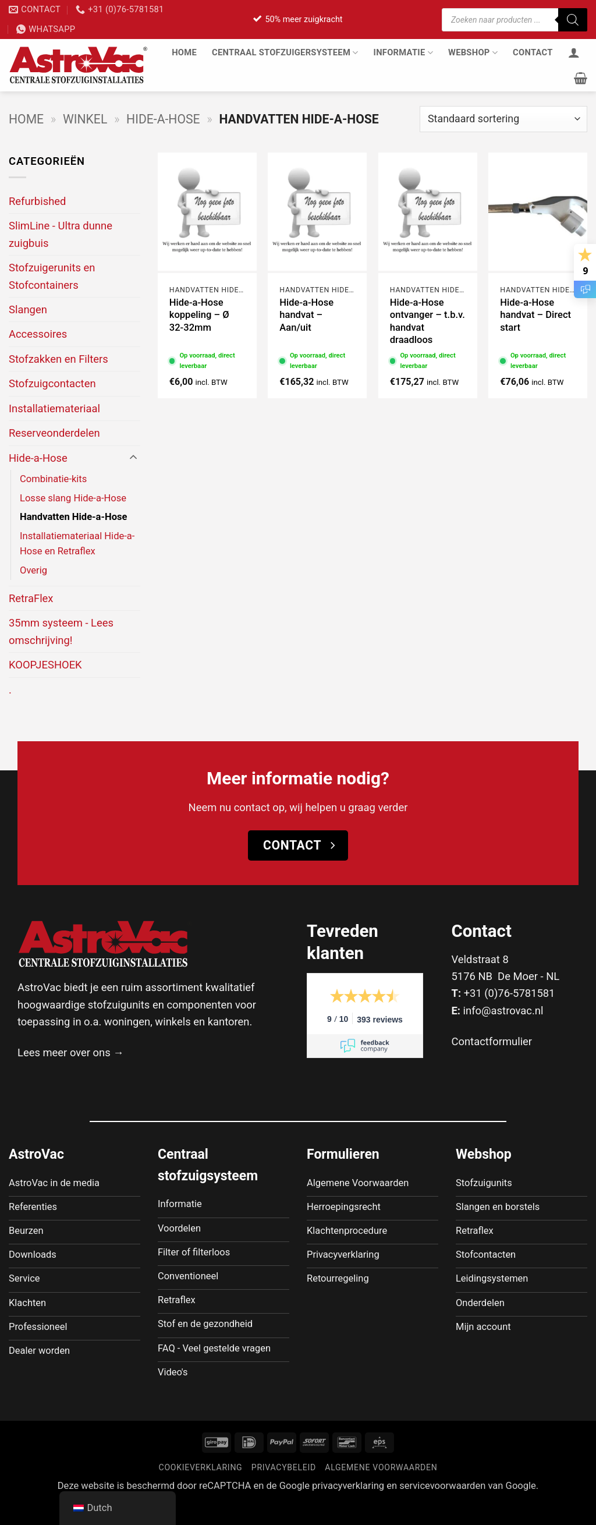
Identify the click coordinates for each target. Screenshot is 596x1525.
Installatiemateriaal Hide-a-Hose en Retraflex (77, 543)
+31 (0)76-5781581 (509, 993)
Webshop (473, 52)
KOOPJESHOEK (45, 665)
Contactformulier (492, 1041)
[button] (580, 78)
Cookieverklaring (201, 1490)
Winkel (85, 119)
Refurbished (37, 201)
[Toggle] (133, 458)
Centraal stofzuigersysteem (285, 52)
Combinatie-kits (53, 478)
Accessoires (38, 334)
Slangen (28, 309)
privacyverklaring (348, 1508)
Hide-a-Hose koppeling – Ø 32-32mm (199, 315)
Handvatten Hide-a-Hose (73, 516)
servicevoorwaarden (442, 1508)
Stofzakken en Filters (58, 359)
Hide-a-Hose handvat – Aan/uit (306, 315)
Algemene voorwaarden (381, 1490)
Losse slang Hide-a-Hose (73, 498)
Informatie (403, 52)
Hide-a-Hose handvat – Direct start (535, 315)
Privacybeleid (283, 1490)
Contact (533, 52)
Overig (33, 570)
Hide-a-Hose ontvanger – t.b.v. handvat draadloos (427, 321)
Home (184, 52)
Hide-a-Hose (163, 119)
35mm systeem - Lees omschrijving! (61, 631)
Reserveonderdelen (54, 433)
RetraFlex (31, 598)
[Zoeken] (572, 19)
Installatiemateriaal (54, 408)
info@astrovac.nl (503, 1010)
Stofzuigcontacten (52, 383)
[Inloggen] (574, 52)
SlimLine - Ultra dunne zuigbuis (60, 234)
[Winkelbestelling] (503, 119)
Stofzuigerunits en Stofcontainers (52, 276)
